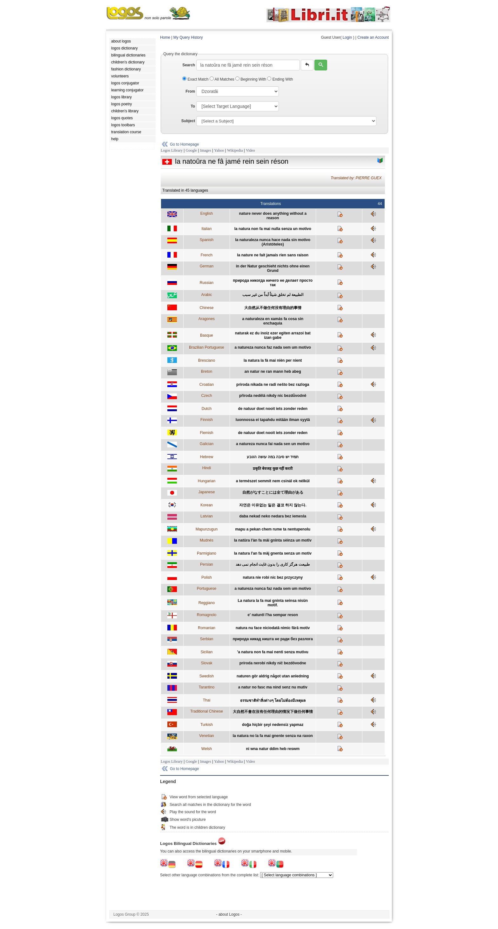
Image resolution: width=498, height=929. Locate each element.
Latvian (206, 516)
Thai (206, 700)
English (206, 213)
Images (205, 150)
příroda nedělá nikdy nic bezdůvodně (272, 395)
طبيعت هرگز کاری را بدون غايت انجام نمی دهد (273, 564)
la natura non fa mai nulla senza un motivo (272, 229)
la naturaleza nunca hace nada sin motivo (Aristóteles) (272, 242)
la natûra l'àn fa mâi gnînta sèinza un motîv (273, 540)
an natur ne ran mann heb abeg (273, 371)
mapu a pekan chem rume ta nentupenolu (272, 529)
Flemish (206, 433)
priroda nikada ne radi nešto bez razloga (272, 384)
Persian (206, 564)
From (190, 91)
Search (188, 65)
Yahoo (219, 150)
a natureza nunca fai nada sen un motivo (272, 444)
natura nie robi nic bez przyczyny (273, 577)
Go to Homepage (184, 144)
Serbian (206, 639)
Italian (206, 229)
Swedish (206, 676)
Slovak (206, 663)
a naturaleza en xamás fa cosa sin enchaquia (272, 321)
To (193, 106)
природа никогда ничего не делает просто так (273, 282)
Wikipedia (235, 150)
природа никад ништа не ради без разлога (273, 639)
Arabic (206, 295)
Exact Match (196, 79)
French (206, 255)
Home (165, 37)
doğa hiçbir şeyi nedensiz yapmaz (272, 724)
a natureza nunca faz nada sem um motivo (272, 347)
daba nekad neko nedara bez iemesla (272, 516)
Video (250, 150)
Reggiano (207, 603)
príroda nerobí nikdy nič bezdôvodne (272, 663)
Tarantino (206, 687)
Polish (206, 577)
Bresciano (206, 360)
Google (191, 150)
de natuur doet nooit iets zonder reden (272, 408)
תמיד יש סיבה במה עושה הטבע (273, 457)
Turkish (206, 724)
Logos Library (172, 150)
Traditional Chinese (206, 711)
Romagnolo (206, 615)
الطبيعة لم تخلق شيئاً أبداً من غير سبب (272, 295)
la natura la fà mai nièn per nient (273, 360)
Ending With (280, 79)
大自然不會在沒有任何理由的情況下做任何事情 (273, 711)
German (206, 266)
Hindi (206, 468)
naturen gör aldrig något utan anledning (273, 676)
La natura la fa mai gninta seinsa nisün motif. (273, 602)
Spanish (206, 240)
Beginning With (251, 79)
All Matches (222, 79)
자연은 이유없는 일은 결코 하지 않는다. (272, 505)
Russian (206, 282)
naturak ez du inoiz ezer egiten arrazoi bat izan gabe (273, 335)
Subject (188, 121)
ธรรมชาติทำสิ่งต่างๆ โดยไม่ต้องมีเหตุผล (273, 700)
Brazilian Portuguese (206, 347)
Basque (206, 335)
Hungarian (206, 481)
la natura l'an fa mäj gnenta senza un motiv (273, 553)
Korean (206, 505)
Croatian (206, 384)
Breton (206, 371)
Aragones (207, 319)
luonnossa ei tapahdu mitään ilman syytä (273, 420)
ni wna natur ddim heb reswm (272, 749)
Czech (206, 395)
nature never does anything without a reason (272, 215)
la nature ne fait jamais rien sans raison (272, 255)
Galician (206, 444)
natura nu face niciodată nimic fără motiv (273, 628)
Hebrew (206, 457)
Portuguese (206, 588)
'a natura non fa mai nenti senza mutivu (272, 652)
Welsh (206, 749)
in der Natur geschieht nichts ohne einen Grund (273, 268)
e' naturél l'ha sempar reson (273, 615)
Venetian (206, 736)
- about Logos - (229, 914)
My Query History (188, 37)
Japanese (206, 492)
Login (347, 37)
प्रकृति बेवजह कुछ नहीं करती (273, 468)
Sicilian (206, 652)
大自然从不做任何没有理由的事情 (272, 308)
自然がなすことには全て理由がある (272, 492)
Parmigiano (206, 553)
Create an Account (373, 37)
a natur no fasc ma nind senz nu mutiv (272, 687)
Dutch (207, 408)
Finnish (206, 420)
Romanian (206, 628)
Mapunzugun (207, 529)
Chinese (206, 308)
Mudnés (206, 540)
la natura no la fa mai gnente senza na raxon (273, 736)
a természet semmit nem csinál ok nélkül (273, 481)
